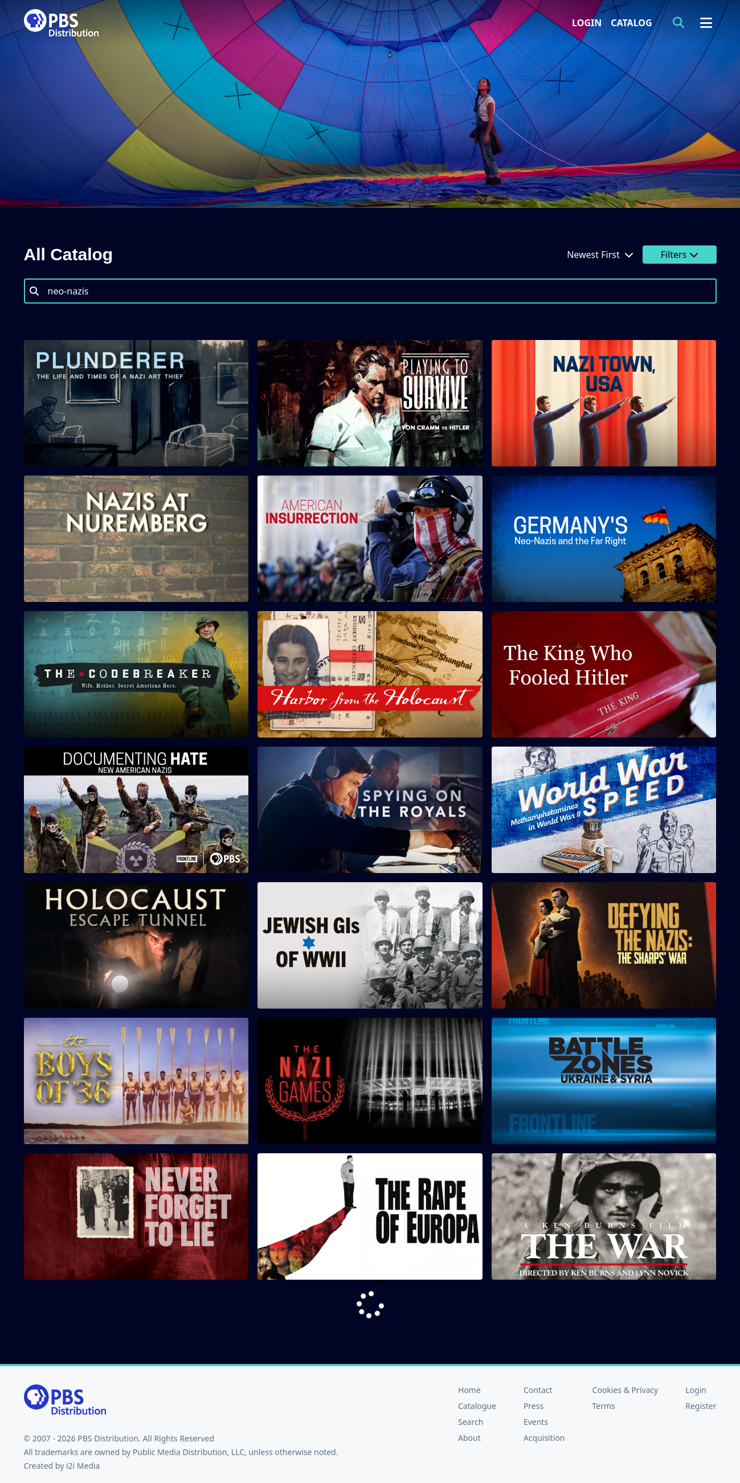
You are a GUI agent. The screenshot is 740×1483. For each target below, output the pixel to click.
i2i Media (83, 1465)
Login (587, 23)
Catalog (631, 23)
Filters (679, 254)
